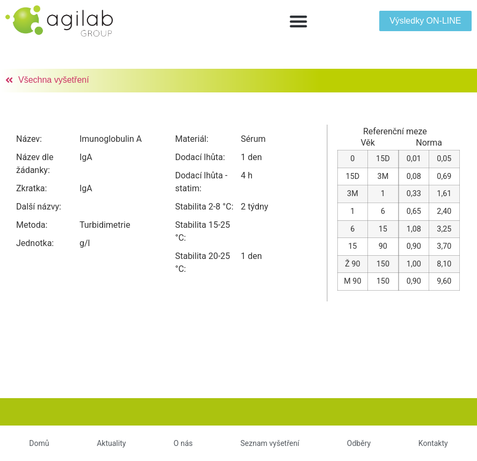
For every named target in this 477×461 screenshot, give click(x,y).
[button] (298, 21)
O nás (183, 443)
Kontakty (433, 443)
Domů (39, 443)
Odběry (359, 443)
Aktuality (111, 443)
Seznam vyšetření (269, 443)
